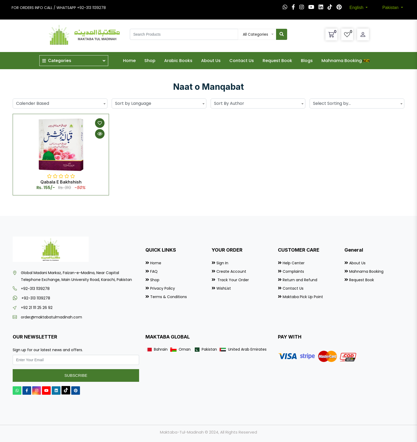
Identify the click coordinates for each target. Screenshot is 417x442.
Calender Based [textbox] (32, 103)
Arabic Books (178, 61)
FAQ (154, 271)
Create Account (231, 271)
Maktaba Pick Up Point (303, 296)
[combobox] (60, 103)
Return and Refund (300, 280)
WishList (223, 288)
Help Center (294, 263)
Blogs (307, 61)
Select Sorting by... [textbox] (332, 103)
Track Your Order (232, 280)
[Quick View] (100, 134)
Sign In (222, 263)
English (356, 7)
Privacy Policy (162, 288)
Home (129, 61)
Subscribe (75, 375)
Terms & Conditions (168, 296)
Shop (149, 61)
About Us (211, 61)
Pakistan (391, 7)
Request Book (277, 61)
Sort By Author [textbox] (229, 103)
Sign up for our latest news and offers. (48, 349)
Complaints (293, 271)
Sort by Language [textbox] (133, 103)
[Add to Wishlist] (100, 123)
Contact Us (241, 61)
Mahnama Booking (346, 61)
